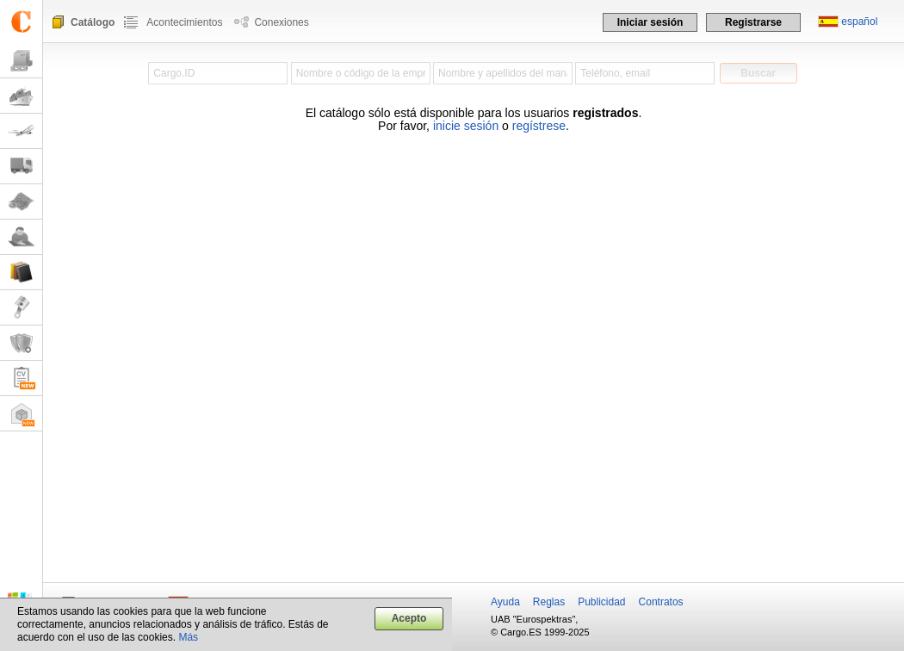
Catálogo (93, 22)
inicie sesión (465, 126)
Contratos (661, 602)
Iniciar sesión (650, 22)
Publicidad (601, 602)
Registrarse (753, 22)
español (859, 22)
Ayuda (505, 602)
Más (188, 637)
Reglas (549, 602)
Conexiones (281, 22)
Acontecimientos (184, 22)
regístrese (539, 126)
